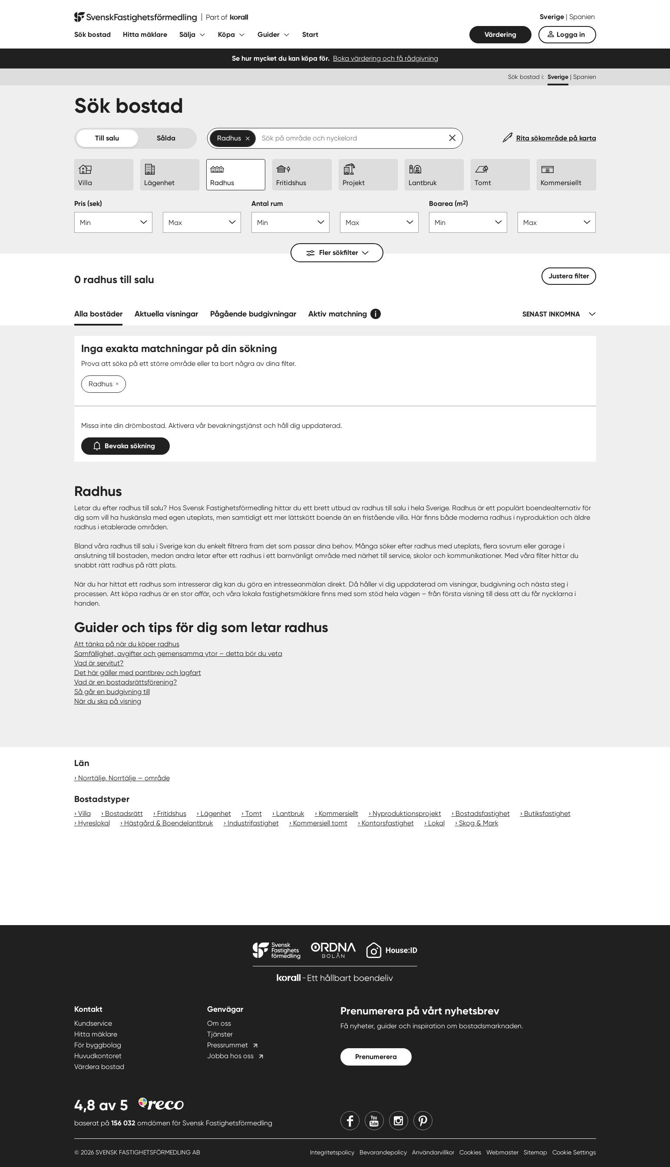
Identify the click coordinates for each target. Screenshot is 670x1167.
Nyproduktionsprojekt (407, 813)
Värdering (500, 34)
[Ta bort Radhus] (115, 384)
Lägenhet (216, 813)
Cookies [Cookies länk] (471, 1152)
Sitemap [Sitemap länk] (536, 1152)
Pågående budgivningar (253, 314)
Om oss (219, 1023)
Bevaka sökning (125, 444)
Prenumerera (376, 1057)
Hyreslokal (94, 823)
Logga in (571, 34)
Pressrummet (227, 1045)
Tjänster (220, 1034)
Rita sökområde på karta (556, 138)
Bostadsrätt (124, 813)
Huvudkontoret (98, 1056)
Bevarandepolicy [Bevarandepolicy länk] (384, 1152)
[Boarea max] (557, 222)
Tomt (253, 813)
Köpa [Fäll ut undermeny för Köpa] (226, 34)
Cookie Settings (574, 1152)
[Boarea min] (468, 222)
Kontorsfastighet (388, 823)
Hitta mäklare (145, 34)
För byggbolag (97, 1045)
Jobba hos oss (230, 1056)
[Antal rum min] (290, 222)
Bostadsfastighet (482, 813)
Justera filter (568, 276)
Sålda (166, 138)
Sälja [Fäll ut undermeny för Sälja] (187, 34)
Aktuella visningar (166, 314)
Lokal (436, 823)
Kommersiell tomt (320, 823)
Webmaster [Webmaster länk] (503, 1152)
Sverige (553, 17)
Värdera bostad (99, 1067)
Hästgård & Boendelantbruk (168, 823)
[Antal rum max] (379, 222)
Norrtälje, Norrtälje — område (124, 778)
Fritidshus (171, 813)
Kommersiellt (338, 813)
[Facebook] (350, 1120)
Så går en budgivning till (112, 692)
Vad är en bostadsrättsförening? (125, 682)
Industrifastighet (253, 823)
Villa (84, 813)
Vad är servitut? (99, 663)
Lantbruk (290, 813)
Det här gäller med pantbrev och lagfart (137, 672)
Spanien (582, 17)
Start (310, 34)
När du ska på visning (107, 701)
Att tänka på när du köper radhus (126, 644)
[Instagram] (398, 1120)
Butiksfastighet (547, 813)
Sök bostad (92, 34)
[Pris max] (202, 222)
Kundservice (93, 1023)
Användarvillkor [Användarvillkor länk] (434, 1152)
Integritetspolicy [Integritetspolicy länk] (333, 1152)
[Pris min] (113, 222)
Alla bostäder (98, 314)
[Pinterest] (422, 1120)
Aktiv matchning (337, 314)
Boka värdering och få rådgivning (385, 58)
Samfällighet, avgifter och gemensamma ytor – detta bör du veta (178, 653)
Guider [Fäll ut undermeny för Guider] (268, 34)
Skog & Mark (478, 823)
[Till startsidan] (161, 17)
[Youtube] (374, 1120)
